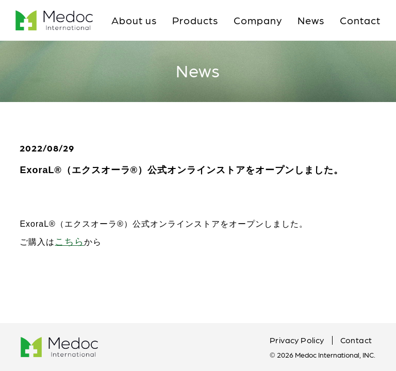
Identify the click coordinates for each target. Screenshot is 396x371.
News (311, 20)
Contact (360, 20)
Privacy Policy (297, 340)
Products (195, 20)
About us (134, 20)
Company (258, 20)
